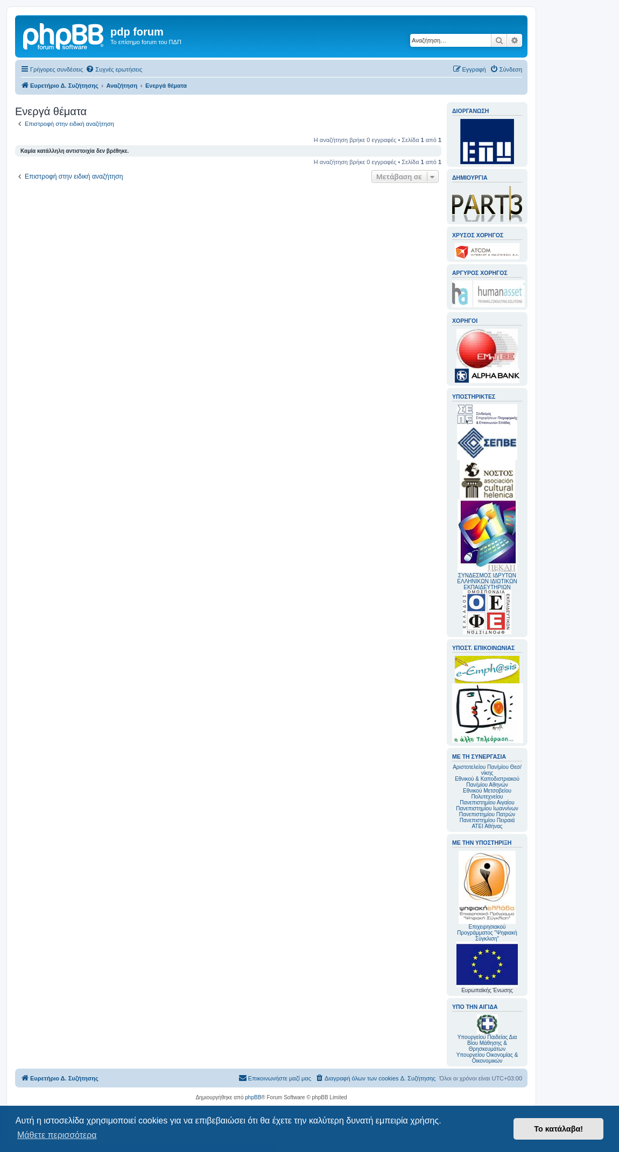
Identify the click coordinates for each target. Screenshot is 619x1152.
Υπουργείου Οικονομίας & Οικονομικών (487, 1058)
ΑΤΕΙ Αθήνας (487, 826)
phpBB (253, 1097)
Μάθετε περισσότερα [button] (57, 1135)
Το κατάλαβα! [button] (558, 1129)
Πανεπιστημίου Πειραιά (487, 820)
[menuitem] (114, 69)
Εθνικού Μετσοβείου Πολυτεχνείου (487, 794)
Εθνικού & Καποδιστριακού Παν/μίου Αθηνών (487, 782)
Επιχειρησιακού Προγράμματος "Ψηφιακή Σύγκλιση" (487, 896)
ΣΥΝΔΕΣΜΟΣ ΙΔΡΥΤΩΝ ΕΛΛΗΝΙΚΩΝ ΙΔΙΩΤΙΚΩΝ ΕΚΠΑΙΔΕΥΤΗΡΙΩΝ (487, 581)
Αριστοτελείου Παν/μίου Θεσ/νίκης (487, 770)
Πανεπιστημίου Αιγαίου (487, 802)
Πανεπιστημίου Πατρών (487, 814)
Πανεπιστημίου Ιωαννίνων (487, 808)
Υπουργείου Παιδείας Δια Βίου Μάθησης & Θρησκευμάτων (487, 1043)
